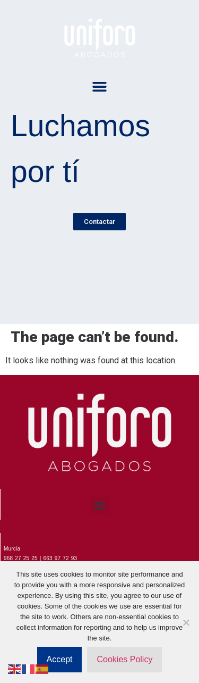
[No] (185, 622)
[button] (99, 86)
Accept (60, 659)
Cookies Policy (124, 659)
